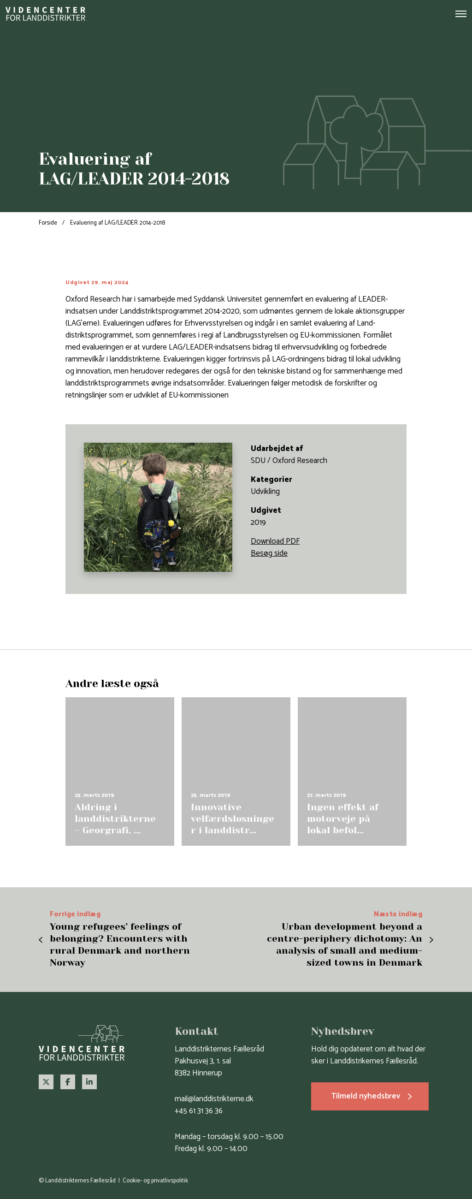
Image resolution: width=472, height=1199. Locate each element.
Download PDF (275, 541)
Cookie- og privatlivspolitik (155, 1181)
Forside (48, 223)
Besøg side (269, 553)
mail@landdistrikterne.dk (214, 1098)
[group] (119, 771)
